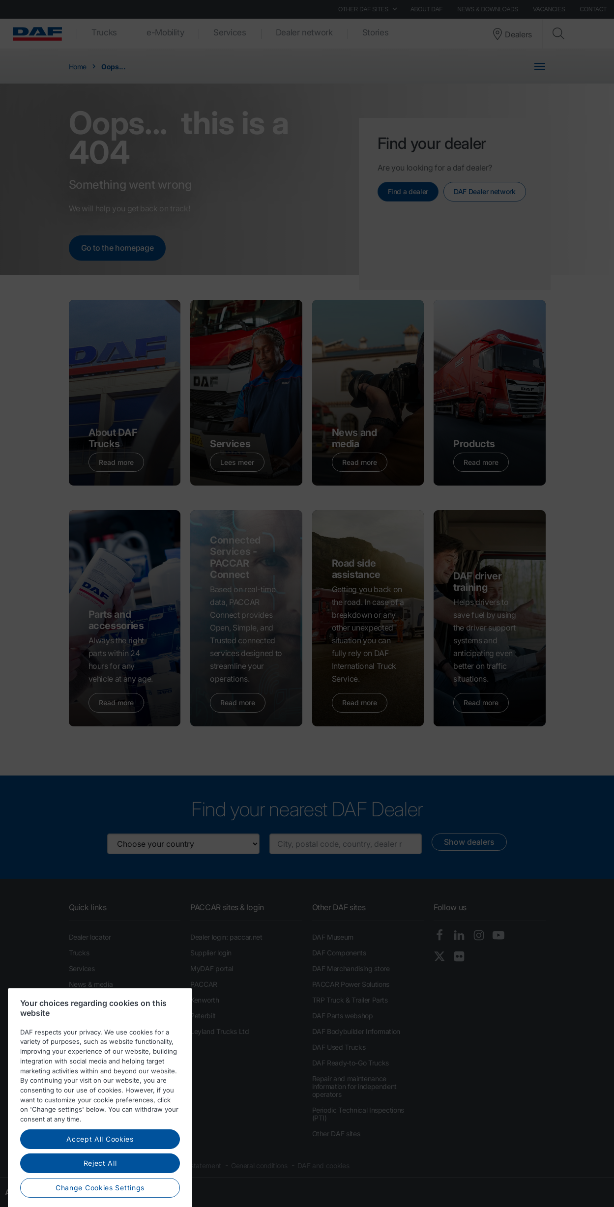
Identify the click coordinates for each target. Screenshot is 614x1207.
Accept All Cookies (100, 1184)
